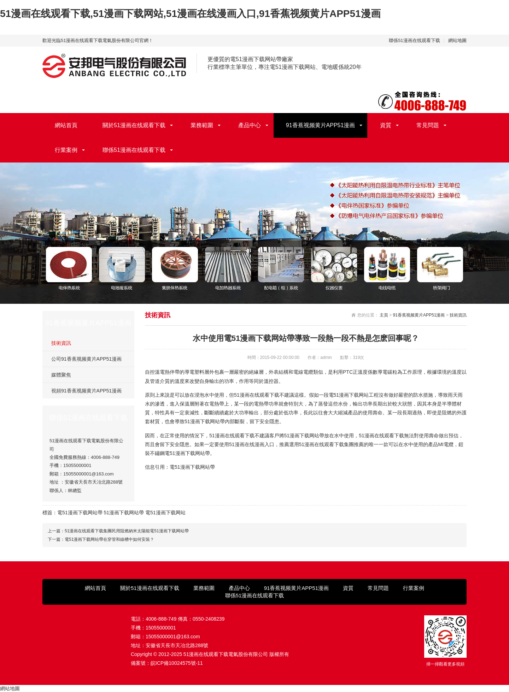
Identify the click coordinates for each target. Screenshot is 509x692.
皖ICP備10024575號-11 (177, 663)
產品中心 (249, 125)
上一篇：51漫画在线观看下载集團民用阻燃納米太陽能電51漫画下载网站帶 (118, 530)
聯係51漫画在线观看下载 (414, 40)
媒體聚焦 (61, 375)
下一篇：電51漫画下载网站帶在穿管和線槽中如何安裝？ (101, 539)
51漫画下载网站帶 (124, 512)
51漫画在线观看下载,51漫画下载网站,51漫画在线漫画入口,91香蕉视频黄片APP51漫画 (190, 13)
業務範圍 (202, 125)
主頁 (384, 315)
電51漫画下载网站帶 (80, 512)
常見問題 (427, 125)
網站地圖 (457, 40)
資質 (385, 125)
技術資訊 (61, 343)
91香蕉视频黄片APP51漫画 (320, 125)
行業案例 (66, 150)
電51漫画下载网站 (165, 512)
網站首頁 (66, 125)
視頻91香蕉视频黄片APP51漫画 (86, 391)
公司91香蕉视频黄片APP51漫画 (86, 359)
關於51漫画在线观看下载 (134, 125)
